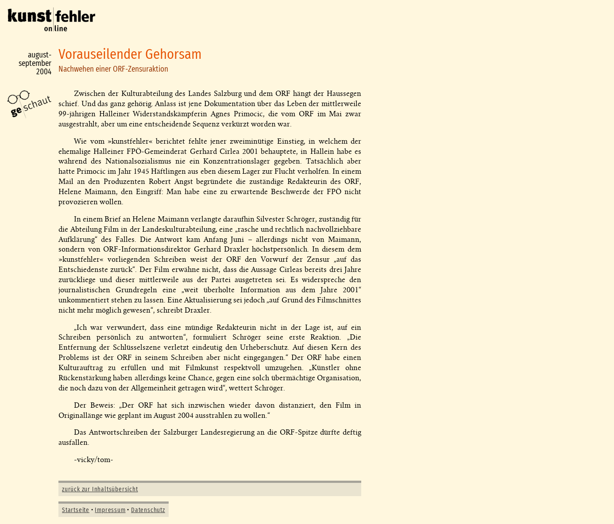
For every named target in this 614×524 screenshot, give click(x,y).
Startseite (75, 510)
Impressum (110, 510)
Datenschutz (148, 510)
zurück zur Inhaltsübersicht (100, 489)
